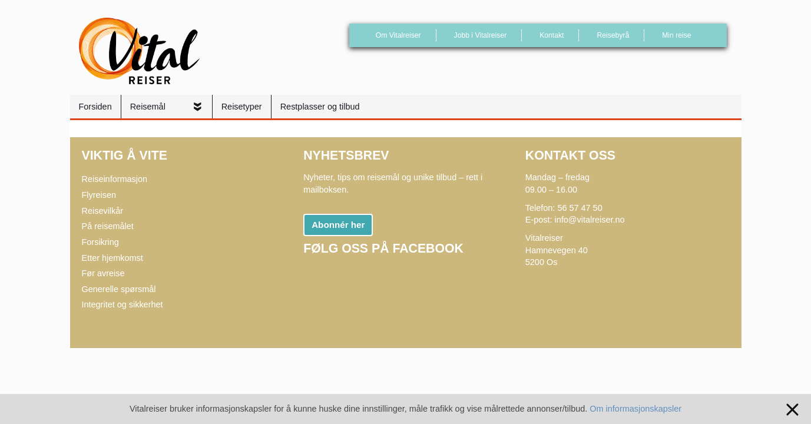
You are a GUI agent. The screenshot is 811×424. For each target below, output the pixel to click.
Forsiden (95, 106)
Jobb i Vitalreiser (480, 35)
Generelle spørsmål (119, 289)
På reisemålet (108, 226)
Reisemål (149, 106)
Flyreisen (99, 195)
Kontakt (551, 35)
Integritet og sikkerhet (122, 304)
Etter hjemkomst (112, 258)
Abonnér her (338, 225)
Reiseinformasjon (115, 179)
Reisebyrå (613, 35)
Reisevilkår (103, 211)
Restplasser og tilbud (320, 106)
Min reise (676, 35)
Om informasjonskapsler (635, 408)
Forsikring (100, 242)
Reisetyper (241, 106)
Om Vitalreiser (398, 35)
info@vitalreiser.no (590, 219)
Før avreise (103, 273)
